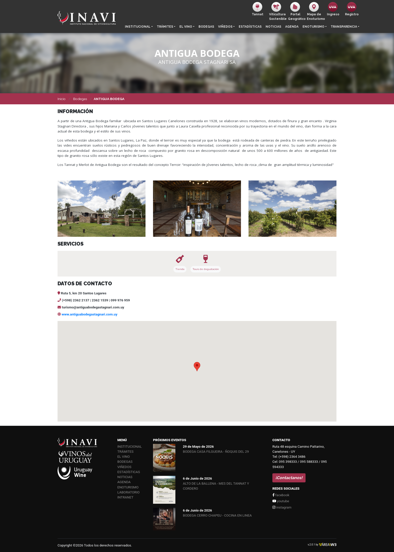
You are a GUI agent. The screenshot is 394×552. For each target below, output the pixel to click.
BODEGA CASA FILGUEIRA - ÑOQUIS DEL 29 (216, 451)
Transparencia (344, 26)
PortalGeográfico (296, 11)
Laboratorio (128, 492)
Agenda (292, 26)
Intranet (125, 497)
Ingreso (333, 9)
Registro (352, 9)
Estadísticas (250, 26)
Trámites (165, 26)
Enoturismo (313, 26)
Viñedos (225, 26)
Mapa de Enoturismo (315, 11)
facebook (280, 495)
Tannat (257, 9)
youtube (280, 501)
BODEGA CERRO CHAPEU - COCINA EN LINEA (217, 515)
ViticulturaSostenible (277, 11)
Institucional (138, 26)
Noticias (273, 26)
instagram (281, 507)
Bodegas (206, 26)
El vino (185, 26)
